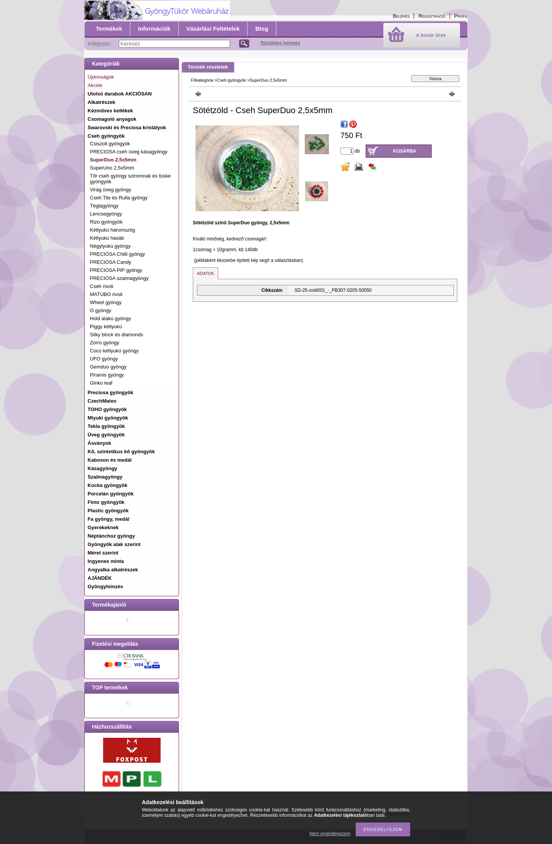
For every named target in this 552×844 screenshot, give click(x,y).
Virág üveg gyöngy (110, 189)
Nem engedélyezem (329, 833)
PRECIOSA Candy (110, 262)
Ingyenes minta (106, 561)
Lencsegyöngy (106, 214)
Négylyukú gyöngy (110, 246)
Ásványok (99, 443)
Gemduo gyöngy (108, 367)
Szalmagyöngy (105, 477)
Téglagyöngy (104, 206)
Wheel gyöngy (106, 302)
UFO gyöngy (104, 359)
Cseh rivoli (101, 286)
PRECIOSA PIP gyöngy (116, 270)
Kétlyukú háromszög (112, 230)
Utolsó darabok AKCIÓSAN (120, 94)
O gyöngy (101, 310)
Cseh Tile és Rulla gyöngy (119, 198)
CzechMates (102, 401)
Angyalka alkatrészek (113, 570)
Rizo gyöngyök (106, 222)
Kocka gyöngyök (108, 485)
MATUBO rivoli (106, 294)
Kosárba (404, 151)
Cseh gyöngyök (231, 80)
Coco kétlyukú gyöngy (114, 351)
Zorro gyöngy (105, 342)
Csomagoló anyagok (112, 119)
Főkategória (202, 80)
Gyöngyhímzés (105, 586)
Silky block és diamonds (116, 334)
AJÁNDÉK (100, 578)
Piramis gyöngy (107, 375)
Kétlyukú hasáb (107, 238)
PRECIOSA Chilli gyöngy (117, 254)
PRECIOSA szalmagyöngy (119, 278)
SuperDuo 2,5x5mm (113, 160)
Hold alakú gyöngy (110, 318)
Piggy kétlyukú (106, 326)
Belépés (401, 16)
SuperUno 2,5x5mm (112, 168)
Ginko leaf (101, 383)
